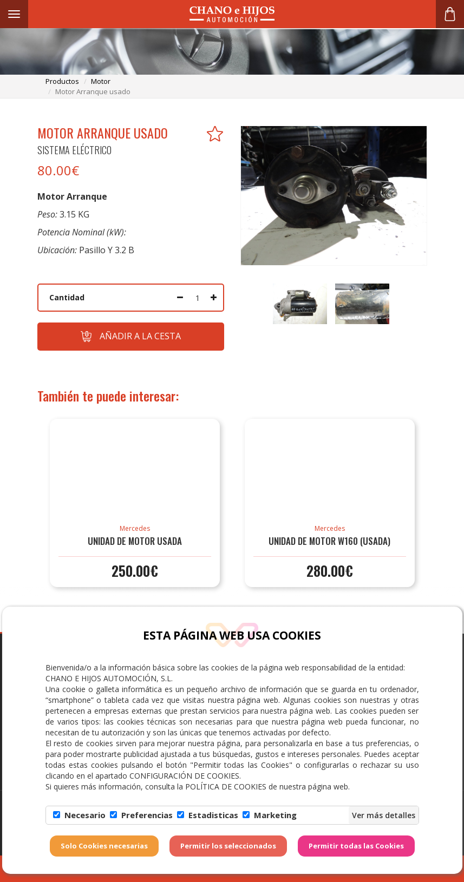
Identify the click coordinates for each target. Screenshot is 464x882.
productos (62, 81)
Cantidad (66, 297)
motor (100, 81)
